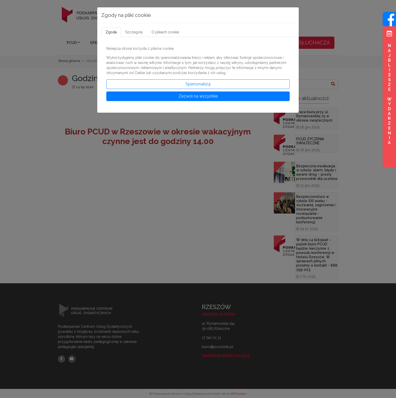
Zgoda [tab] (111, 32)
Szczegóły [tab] (134, 32)
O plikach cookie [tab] (165, 32)
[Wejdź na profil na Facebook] (389, 23)
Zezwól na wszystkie (198, 96)
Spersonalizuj (198, 84)
